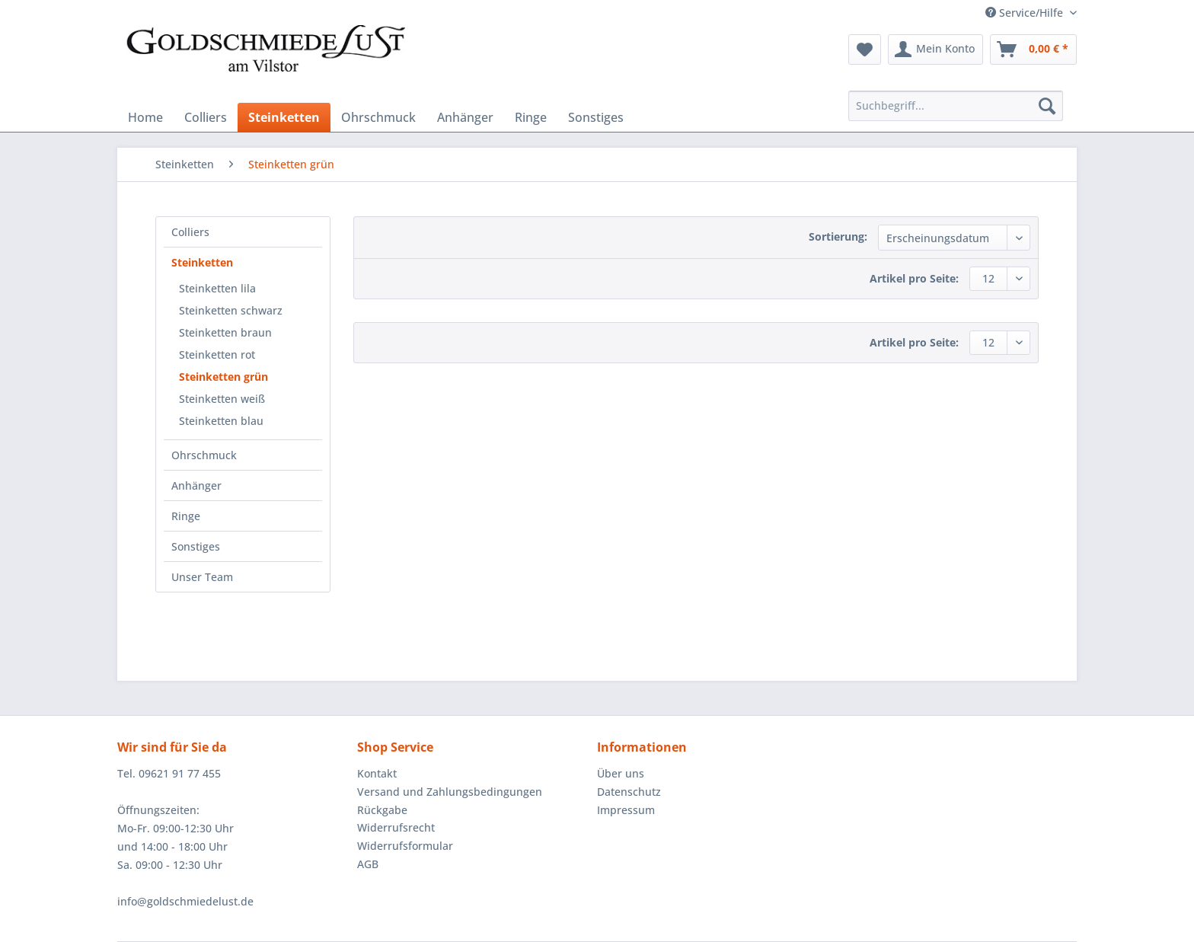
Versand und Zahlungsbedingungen (449, 791)
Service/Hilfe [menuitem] (1025, 12)
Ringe (185, 516)
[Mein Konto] (935, 49)
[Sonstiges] (595, 117)
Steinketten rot (217, 354)
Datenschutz (629, 791)
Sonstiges (195, 546)
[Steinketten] (284, 117)
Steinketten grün (223, 376)
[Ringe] (530, 117)
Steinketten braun (225, 332)
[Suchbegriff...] (955, 106)
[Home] (145, 117)
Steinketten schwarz (231, 310)
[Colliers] (206, 117)
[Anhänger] (465, 117)
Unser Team (202, 577)
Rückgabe (382, 810)
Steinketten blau (221, 421)
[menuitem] (864, 49)
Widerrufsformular (405, 845)
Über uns (620, 773)
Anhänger (196, 485)
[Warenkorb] (1033, 49)
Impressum (626, 810)
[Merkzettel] (864, 49)
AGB (367, 864)
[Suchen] (1047, 106)
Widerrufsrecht (396, 827)
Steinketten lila (217, 288)
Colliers (190, 232)
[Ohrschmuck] (378, 117)
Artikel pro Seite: (914, 278)
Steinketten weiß (222, 398)
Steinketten (202, 262)
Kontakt (377, 773)
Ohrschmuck (204, 455)
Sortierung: (838, 236)
